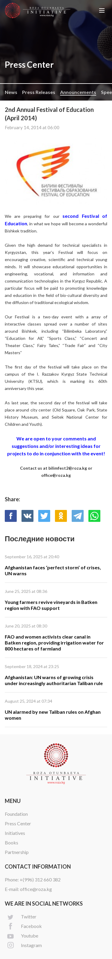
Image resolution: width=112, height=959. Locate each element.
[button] (101, 10)
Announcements (78, 92)
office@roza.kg (36, 889)
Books (11, 842)
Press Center (18, 823)
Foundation (16, 814)
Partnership (17, 852)
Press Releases (38, 92)
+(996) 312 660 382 (40, 879)
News (11, 92)
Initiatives (15, 833)
